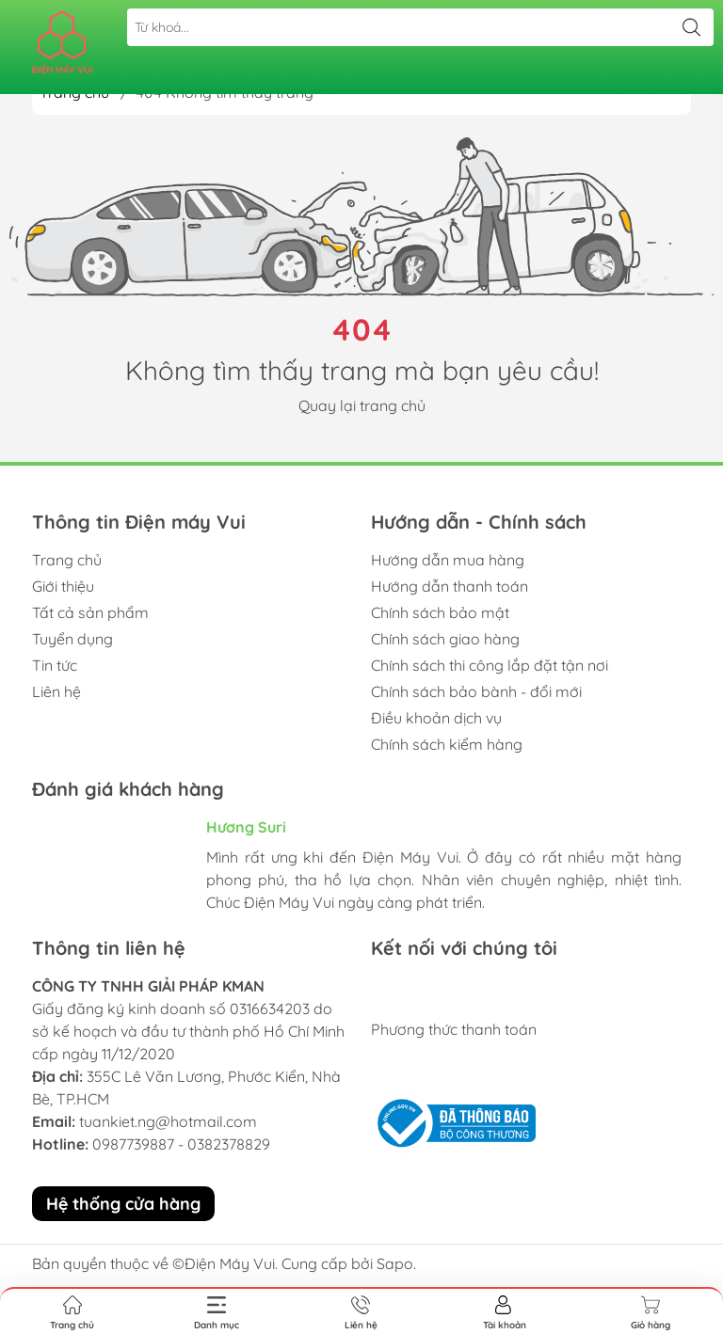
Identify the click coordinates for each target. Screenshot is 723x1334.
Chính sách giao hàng (445, 638)
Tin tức (54, 665)
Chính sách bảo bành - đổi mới (476, 691)
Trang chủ (67, 559)
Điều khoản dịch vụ (436, 717)
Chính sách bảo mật (440, 612)
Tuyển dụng (72, 638)
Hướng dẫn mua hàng (447, 559)
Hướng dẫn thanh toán (449, 586)
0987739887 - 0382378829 (181, 1144)
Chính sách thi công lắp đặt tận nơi (489, 665)
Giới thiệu (63, 586)
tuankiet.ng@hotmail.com (168, 1121)
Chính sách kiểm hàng (446, 744)
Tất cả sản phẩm (90, 612)
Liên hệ (56, 691)
